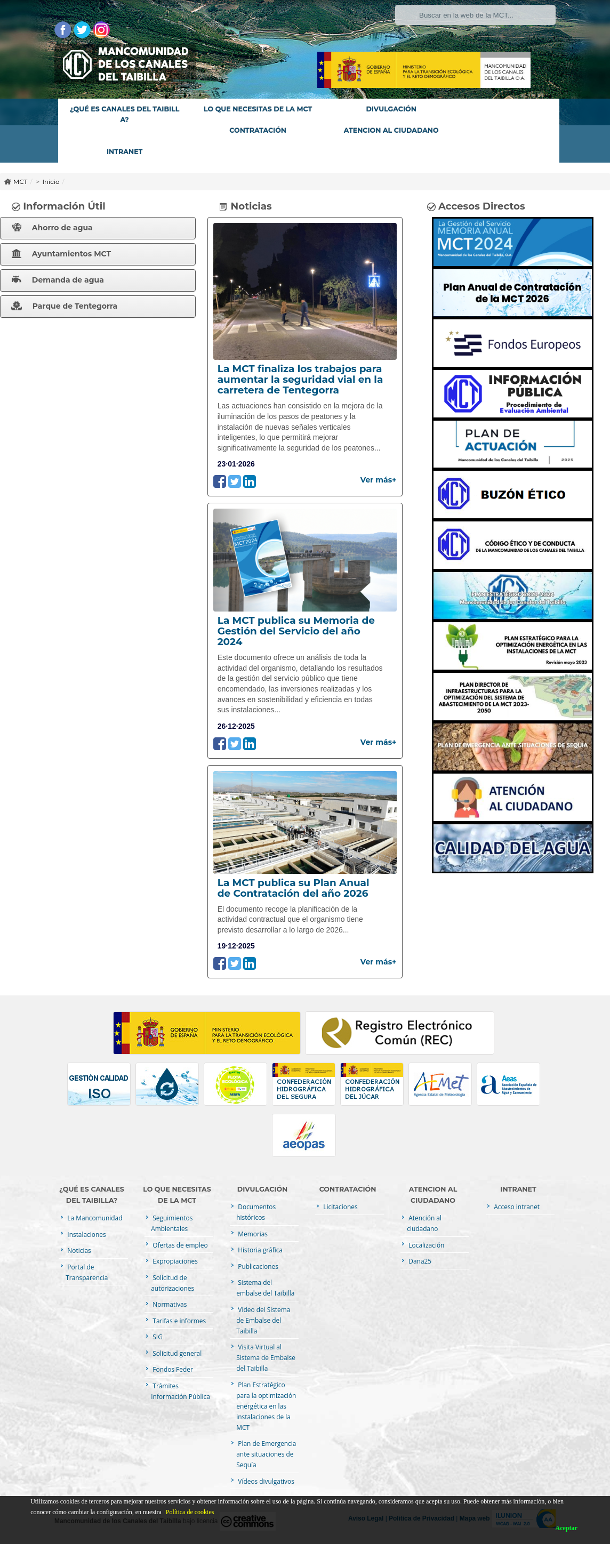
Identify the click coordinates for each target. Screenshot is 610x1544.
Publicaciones (257, 1266)
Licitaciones (339, 1206)
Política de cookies (190, 1512)
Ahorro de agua (52, 227)
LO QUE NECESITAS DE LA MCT (258, 109)
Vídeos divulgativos (265, 1481)
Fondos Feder (171, 1369)
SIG (157, 1336)
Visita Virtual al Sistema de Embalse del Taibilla (265, 1357)
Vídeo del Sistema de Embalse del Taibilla (263, 1320)
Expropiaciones (174, 1261)
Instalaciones (86, 1234)
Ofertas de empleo (179, 1245)
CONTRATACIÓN (257, 130)
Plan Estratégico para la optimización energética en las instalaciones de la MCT (266, 1406)
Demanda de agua (58, 280)
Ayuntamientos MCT (61, 254)
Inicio (50, 182)
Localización (425, 1245)
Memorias (252, 1233)
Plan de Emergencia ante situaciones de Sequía (266, 1454)
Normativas (169, 1304)
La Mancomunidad (94, 1217)
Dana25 (419, 1261)
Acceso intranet (516, 1206)
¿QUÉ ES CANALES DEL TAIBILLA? (125, 114)
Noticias (78, 1250)
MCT (20, 182)
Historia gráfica (259, 1249)
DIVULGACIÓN (391, 109)
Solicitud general (176, 1353)
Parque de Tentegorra (64, 306)
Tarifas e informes (178, 1320)
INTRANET (124, 152)
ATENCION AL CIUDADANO (391, 130)
